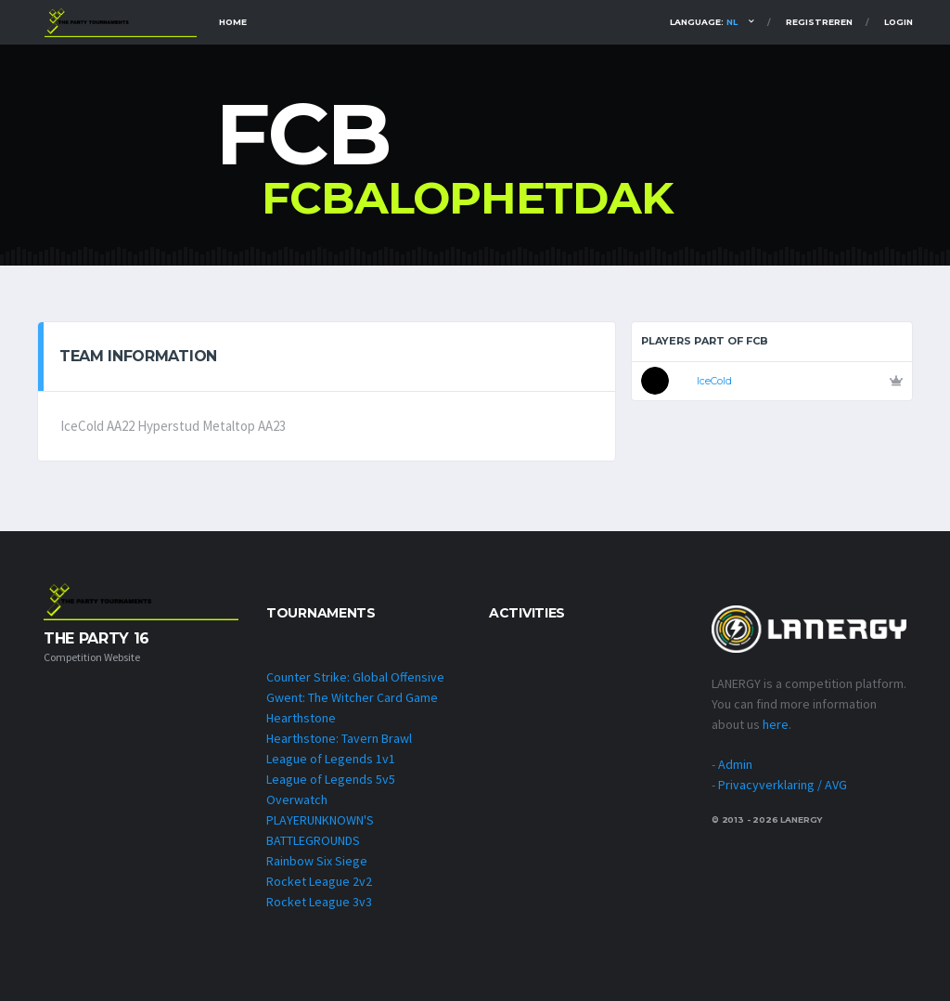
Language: (704, 22)
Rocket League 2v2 (319, 881)
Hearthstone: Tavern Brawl (339, 738)
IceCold (714, 380)
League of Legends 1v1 (330, 758)
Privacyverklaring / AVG (782, 784)
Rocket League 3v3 (319, 901)
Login (898, 22)
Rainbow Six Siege (316, 860)
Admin (735, 764)
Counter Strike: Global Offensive (355, 677)
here (776, 724)
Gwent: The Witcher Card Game (352, 697)
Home (233, 22)
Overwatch (296, 799)
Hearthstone (301, 717)
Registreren (819, 22)
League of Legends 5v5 (330, 779)
